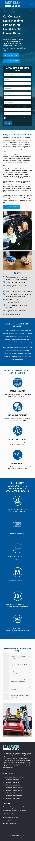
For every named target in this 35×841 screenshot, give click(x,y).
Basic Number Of (9, 106)
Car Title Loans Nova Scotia (13, 790)
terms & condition (22, 118)
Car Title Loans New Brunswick (14, 787)
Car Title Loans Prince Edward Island (16, 793)
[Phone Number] (17, 102)
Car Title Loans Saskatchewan (14, 785)
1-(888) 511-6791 (21, 325)
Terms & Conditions (9, 823)
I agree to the (17, 118)
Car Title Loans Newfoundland (14, 795)
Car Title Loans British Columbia (14, 777)
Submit (7, 123)
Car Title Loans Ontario (12, 779)
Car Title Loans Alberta (12, 782)
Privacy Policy (7, 821)
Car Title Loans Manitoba (12, 798)
